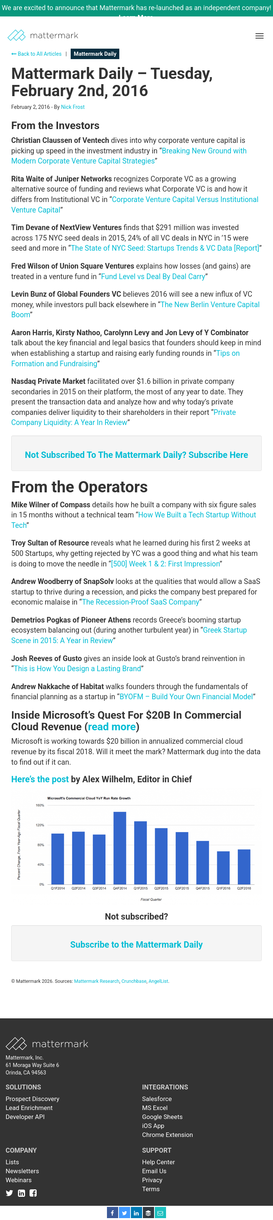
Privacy (152, 1180)
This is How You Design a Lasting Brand (77, 668)
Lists (12, 1162)
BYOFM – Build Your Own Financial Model (186, 696)
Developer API (25, 1116)
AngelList (158, 981)
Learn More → (140, 17)
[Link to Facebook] (33, 1192)
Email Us (154, 1171)
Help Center (158, 1162)
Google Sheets (162, 1116)
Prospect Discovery (32, 1099)
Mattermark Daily (95, 54)
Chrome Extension (167, 1134)
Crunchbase (134, 981)
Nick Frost (73, 107)
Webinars (19, 1180)
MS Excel (155, 1108)
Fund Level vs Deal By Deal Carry (153, 276)
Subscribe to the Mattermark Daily (136, 945)
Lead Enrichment (29, 1108)
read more (112, 727)
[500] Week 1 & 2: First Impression (165, 564)
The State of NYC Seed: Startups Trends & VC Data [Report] (165, 248)
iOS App (153, 1125)
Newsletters (22, 1171)
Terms (151, 1189)
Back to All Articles (36, 54)
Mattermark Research (96, 981)
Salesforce (157, 1099)
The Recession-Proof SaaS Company (140, 602)
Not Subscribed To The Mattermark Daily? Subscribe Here (136, 455)
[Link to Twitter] (11, 1192)
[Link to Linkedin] (23, 1192)
